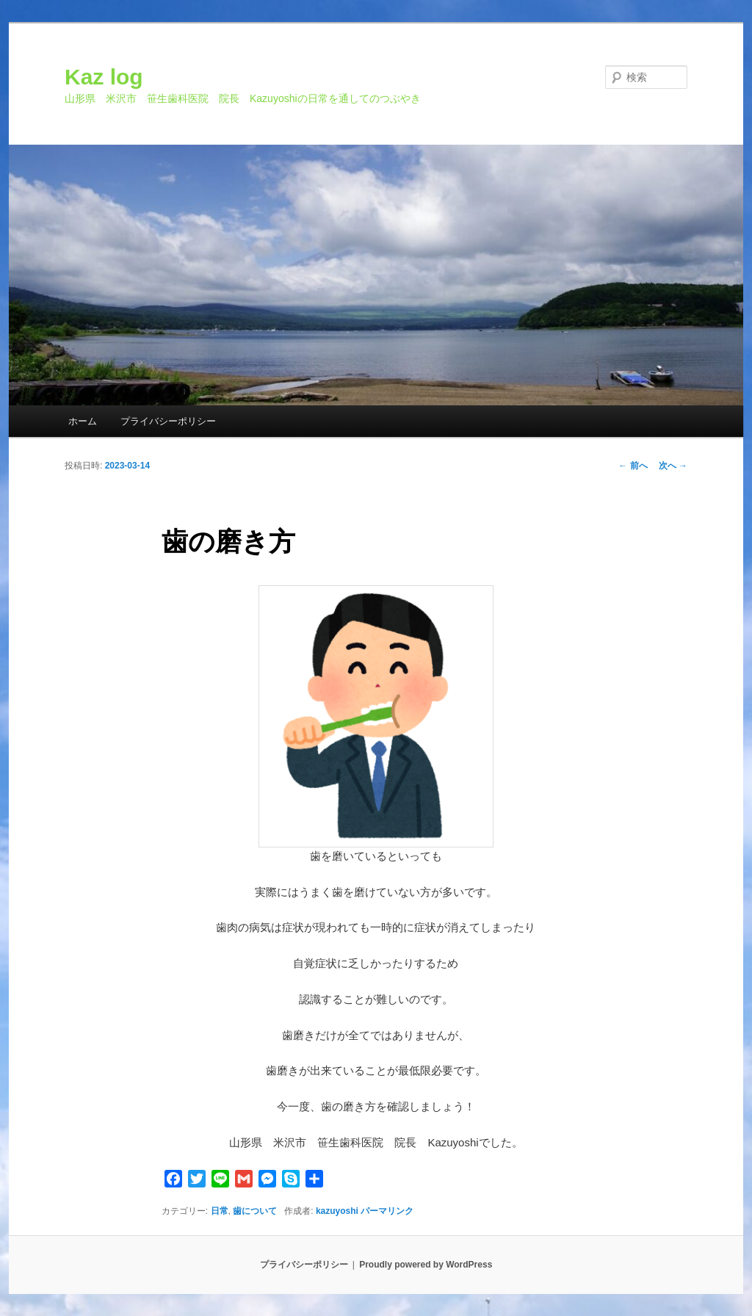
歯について (255, 1211)
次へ (673, 465)
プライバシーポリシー (168, 421)
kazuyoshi (337, 1211)
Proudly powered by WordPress (425, 1264)
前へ (632, 465)
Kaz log (104, 77)
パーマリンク (387, 1211)
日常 (219, 1211)
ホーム (82, 421)
